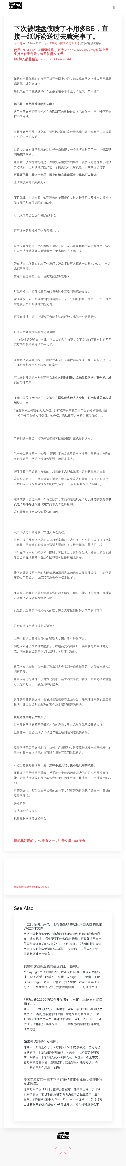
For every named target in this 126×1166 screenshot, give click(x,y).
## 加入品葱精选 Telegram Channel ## (42, 59)
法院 (60, 43)
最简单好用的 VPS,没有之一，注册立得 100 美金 (49, 841)
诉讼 (65, 43)
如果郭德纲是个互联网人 (42, 1041)
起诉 (71, 43)
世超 (19, 43)
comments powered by (31, 886)
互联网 (53, 43)
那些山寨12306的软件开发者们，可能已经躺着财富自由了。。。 (63, 1001)
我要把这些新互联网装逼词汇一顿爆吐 (51, 966)
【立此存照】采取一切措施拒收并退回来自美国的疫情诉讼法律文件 (63, 926)
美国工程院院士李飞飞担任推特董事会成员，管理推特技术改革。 (63, 1082)
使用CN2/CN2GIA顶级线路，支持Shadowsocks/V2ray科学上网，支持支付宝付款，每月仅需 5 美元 (63, 52)
